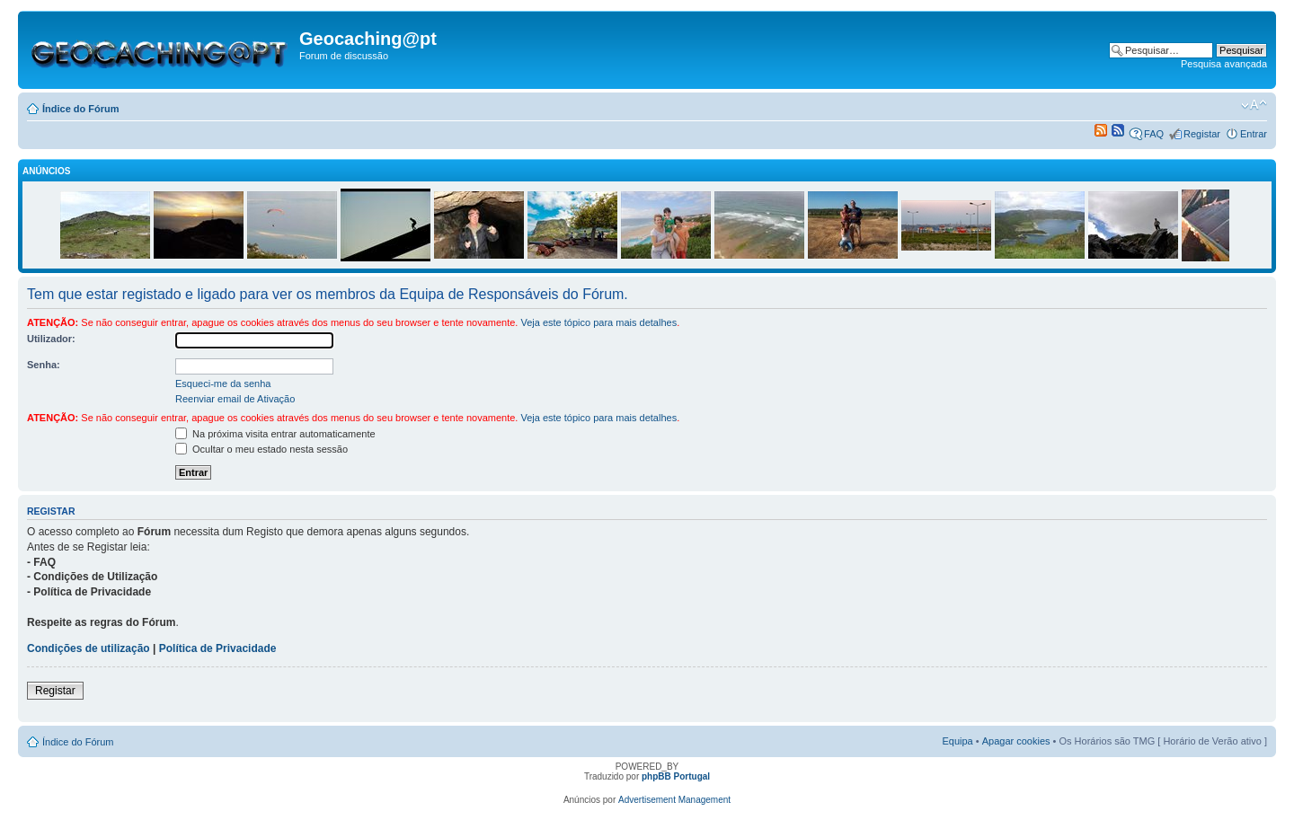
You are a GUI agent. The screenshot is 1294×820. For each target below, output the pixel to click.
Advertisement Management (674, 800)
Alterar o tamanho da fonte (1254, 105)
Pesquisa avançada (1224, 63)
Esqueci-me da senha (222, 383)
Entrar (1253, 133)
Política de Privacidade (218, 648)
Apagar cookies (1016, 741)
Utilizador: (51, 338)
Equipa (957, 741)
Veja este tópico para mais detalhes (598, 322)
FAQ (1154, 133)
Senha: (43, 364)
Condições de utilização (88, 648)
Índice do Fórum (81, 108)
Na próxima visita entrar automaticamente (275, 433)
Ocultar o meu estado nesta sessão (261, 449)
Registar (1201, 133)
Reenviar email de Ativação (235, 398)
